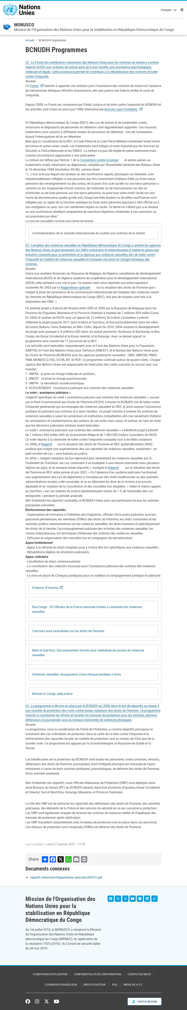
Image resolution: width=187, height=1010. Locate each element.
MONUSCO (24, 24)
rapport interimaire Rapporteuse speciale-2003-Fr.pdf (66, 877)
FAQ (114, 984)
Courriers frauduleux (61, 984)
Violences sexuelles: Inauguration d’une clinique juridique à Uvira (76, 674)
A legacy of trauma (45, 587)
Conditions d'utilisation (50, 974)
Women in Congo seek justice (52, 694)
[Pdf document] (102, 160)
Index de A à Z (133, 984)
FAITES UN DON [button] (144, 1001)
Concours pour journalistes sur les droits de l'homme (68, 631)
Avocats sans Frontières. (121, 109)
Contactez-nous (139, 974)
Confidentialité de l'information (97, 974)
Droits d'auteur (95, 984)
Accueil (29, 40)
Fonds (34, 86)
